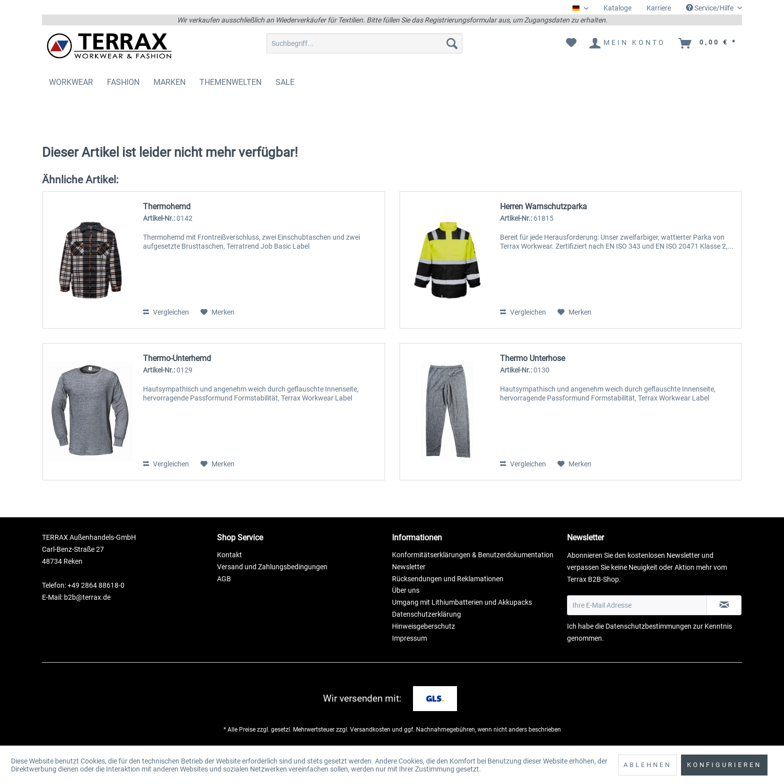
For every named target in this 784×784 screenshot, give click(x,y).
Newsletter (409, 567)
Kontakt (229, 555)
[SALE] (285, 82)
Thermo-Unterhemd (177, 358)
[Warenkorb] (708, 43)
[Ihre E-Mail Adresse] (637, 605)
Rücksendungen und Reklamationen (448, 579)
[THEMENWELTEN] (230, 82)
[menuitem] (617, 8)
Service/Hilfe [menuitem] (710, 8)
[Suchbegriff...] (364, 43)
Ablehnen (648, 765)
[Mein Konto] (628, 43)
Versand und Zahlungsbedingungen (272, 567)
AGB (224, 579)
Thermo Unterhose (532, 358)
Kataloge (618, 8)
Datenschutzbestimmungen (649, 626)
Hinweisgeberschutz (423, 626)
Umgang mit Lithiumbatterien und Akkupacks (462, 602)
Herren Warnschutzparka (543, 206)
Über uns (406, 590)
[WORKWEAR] (71, 82)
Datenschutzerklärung (426, 614)
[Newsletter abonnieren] (724, 605)
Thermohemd (166, 206)
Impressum (409, 638)
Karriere (658, 8)
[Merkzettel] (571, 43)
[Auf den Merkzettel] (217, 312)
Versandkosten (370, 729)
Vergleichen (166, 312)
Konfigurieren (724, 765)
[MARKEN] (169, 82)
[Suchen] (452, 43)
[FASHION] (123, 82)
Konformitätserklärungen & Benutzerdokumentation (473, 555)
